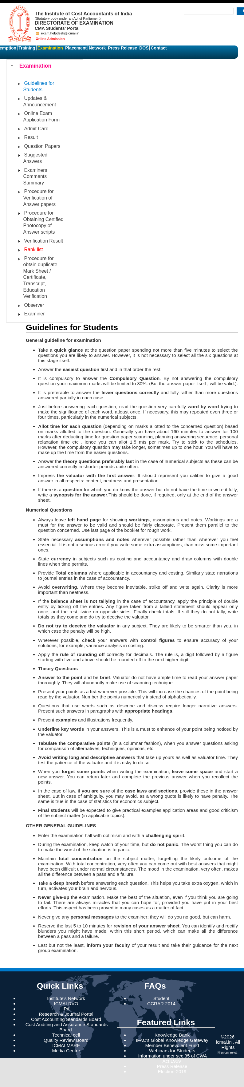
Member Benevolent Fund (172, 1045)
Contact (159, 47)
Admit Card (36, 128)
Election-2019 (172, 1071)
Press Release (122, 47)
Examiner (34, 313)
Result (31, 137)
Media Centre (66, 1050)
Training (26, 47)
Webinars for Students (172, 1050)
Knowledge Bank (172, 1035)
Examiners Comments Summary (35, 176)
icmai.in (224, 1042)
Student (161, 998)
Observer (34, 305)
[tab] (44, 65)
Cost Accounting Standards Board (66, 1019)
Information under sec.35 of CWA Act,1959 (172, 1058)
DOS (143, 47)
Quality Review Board (66, 1040)
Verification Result (43, 240)
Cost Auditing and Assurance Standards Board (67, 1027)
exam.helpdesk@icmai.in (57, 33)
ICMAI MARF (66, 1045)
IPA (65, 1008)
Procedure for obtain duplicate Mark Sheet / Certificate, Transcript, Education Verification (40, 277)
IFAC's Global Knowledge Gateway (172, 1040)
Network (97, 47)
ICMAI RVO (66, 1003)
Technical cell (66, 1035)
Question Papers (42, 146)
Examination (50, 47)
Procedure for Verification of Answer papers (39, 198)
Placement (76, 47)
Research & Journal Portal (66, 1014)
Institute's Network (66, 998)
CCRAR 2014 (161, 1003)
